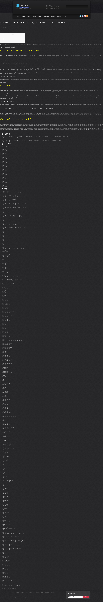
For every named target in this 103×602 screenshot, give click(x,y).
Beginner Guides (6, 275)
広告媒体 (40, 16)
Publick (4, 473)
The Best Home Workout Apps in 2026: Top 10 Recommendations (15, 540)
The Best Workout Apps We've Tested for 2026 (12, 548)
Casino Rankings (6, 306)
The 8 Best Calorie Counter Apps (9, 537)
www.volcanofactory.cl (7, 580)
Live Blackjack (6, 405)
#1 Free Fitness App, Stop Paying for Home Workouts (13, 192)
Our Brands (5, 451)
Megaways (5, 421)
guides (4, 381)
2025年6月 (5, 162)
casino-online (6, 318)
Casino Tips (5, 314)
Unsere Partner (6, 563)
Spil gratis (5, 517)
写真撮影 (34, 16)
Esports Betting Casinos (8, 355)
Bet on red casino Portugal (8, 283)
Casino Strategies (6, 312)
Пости (4, 584)
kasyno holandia (6, 391)
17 (3, 219)
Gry (4, 379)
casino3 (4, 326)
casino (4, 299)
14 (3, 214)
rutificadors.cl (6, 492)
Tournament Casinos (7, 552)
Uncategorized (6, 561)
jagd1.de (5, 388)
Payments (5, 457)
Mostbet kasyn (6, 428)
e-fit (4, 350)
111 (4, 210)
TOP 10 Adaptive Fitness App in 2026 (10, 551)
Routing (4, 489)
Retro (4, 484)
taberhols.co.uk (6, 529)
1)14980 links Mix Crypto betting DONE (10, 200)
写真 (26, 592)
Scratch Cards (6, 497)
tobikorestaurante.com (7, 549)
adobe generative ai (7, 252)
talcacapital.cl (6, 531)
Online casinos (6, 449)
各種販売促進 (46, 16)
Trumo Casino (5, 555)
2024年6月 (5, 173)
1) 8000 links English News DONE (9, 199)
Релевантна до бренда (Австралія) (9, 587)
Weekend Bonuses (6, 573)
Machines (5, 415)
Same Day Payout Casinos (8, 495)
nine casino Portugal (7, 443)
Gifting (4, 376)
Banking (4, 274)
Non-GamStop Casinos (7, 444)
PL (3, 461)
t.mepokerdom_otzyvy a (7, 525)
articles (5, 268)
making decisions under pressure (9, 416)
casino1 (4, 323)
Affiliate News (6, 255)
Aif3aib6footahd (6, 258)
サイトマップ (65, 16)
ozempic (4, 453)
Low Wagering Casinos (7, 413)
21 (3, 228)
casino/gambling (6, 322)
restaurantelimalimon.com (8, 480)
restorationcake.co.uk (7, 483)
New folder (5, 435)
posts (4, 465)
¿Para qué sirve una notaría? (8, 41)
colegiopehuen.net (6, 336)
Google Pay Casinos (7, 377)
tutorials (5, 559)
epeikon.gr (5, 352)
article (4, 264)
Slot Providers (6, 508)
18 (3, 220)
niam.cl (4, 441)
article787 (5, 267)
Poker (4, 463)
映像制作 (23, 16)
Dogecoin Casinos (6, 348)
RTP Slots (5, 491)
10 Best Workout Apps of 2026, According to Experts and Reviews (15, 206)
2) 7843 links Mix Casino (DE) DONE (10, 224)
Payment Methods (6, 456)
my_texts (5, 429)
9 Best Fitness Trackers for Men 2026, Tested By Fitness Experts (16, 248)
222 (4, 231)
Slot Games (5, 507)
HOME (18, 16)
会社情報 (52, 16)
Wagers (4, 572)
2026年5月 (5, 148)
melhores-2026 (6, 423)
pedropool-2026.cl (6, 460)
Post (4, 464)
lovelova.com (5, 411)
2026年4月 (5, 149)
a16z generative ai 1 (7, 251)
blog (4, 291)
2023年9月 (5, 181)
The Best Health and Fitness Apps (9, 539)
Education (5, 351)
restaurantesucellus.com (8, 481)
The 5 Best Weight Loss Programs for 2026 (11, 536)
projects (5, 468)
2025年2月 (5, 166)
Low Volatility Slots (7, 412)
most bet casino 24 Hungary (8, 427)
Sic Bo (4, 501)
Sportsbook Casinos (7, 519)
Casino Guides (6, 300)
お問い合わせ (53, 592)
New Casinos (5, 433)
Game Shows (5, 373)
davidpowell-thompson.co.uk (8, 344)
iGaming (4, 384)
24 (3, 232)
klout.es (5, 395)
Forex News (5, 361)
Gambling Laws (6, 367)
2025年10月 (5, 157)
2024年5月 (5, 174)
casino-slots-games (7, 320)
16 (3, 218)
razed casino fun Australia (8, 475)
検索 (85, 596)
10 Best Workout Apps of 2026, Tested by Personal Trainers (14, 207)
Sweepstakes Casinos (7, 521)
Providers (5, 469)
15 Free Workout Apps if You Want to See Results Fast (13, 216)
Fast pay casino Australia (8, 359)
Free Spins (5, 364)
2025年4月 (5, 165)
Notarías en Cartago (6, 39)
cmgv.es (4, 335)
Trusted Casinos (6, 556)
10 (3, 202)
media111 (5, 419)
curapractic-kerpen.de (7, 343)
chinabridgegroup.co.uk (7, 330)
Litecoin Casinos (6, 401)
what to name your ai (7, 576)
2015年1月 (5, 185)
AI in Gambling (6, 256)
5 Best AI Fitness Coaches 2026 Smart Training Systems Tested (15, 242)
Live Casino (5, 407)
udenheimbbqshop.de (7, 560)
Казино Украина (6, 583)
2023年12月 (5, 177)
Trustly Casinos (6, 557)
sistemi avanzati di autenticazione (10, 503)
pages (4, 455)
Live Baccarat (6, 404)
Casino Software (6, 310)
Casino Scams (5, 308)
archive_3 (5, 262)
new (4, 432)
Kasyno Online (6, 392)
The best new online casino (8, 543)
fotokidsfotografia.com (7, 363)
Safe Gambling (6, 493)
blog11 (4, 294)
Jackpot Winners (6, 387)
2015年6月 (5, 182)
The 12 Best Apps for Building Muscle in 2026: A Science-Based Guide (16, 535)
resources (5, 479)
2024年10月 (5, 170)
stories (4, 520)
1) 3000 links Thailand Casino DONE (10, 198)
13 (3, 212)
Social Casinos (6, 511)
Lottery (4, 409)
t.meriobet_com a (6, 527)
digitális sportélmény (7, 347)
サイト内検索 (71, 594)
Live (4, 403)
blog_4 (4, 292)
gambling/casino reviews (8, 372)
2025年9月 (5, 158)
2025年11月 (5, 156)
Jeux (4, 389)
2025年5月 (5, 164)
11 (3, 208)
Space (4, 513)
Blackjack (5, 290)
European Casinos (6, 356)
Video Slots (5, 567)
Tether (4, 532)
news (4, 439)
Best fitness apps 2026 (7, 278)
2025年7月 (5, 161)
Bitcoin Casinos (6, 288)
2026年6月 (5, 146)
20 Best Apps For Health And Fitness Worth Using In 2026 (14, 227)
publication (5, 472)
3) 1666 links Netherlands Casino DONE (10, 238)
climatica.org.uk (6, 334)
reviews (4, 487)
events (4, 357)
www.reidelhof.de (6, 579)
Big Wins (5, 286)
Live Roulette (6, 408)
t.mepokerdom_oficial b (7, 524)
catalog (4, 328)
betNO (4, 284)
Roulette (5, 488)
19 (3, 222)
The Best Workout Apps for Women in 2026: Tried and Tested (14, 545)
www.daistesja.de (6, 577)
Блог (4, 581)
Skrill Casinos (6, 505)
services (5, 499)
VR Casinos (5, 571)
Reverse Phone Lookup (7, 485)
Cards (4, 296)
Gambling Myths (6, 368)
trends (4, 553)
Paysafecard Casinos (7, 459)
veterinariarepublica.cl (8, 565)
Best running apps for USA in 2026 (10, 280)
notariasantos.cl (5, 28)
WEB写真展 (59, 16)
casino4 (4, 327)
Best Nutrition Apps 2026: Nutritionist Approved (12, 279)
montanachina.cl (6, 425)
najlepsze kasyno (6, 431)
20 (3, 226)
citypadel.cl (5, 331)
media (4, 417)
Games (4, 375)
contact (4, 338)
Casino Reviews (6, 307)
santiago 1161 (90, 128)
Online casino (6, 447)
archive (4, 260)
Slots (4, 509)
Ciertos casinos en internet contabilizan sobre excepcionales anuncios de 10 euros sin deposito (22, 137)
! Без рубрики (6, 191)
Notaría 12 (5, 38)
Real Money (5, 477)
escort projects (6, 354)
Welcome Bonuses (6, 575)
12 (3, 211)
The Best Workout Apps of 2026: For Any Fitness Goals (13, 547)
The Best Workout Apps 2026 (8, 544)
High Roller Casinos (7, 383)
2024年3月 (5, 176)
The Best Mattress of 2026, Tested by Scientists (12, 541)
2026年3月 (5, 150)
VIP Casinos (5, 568)
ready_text (5, 476)
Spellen (4, 515)
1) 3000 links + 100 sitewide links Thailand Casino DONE (14, 196)
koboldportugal (6, 396)
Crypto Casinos (6, 342)
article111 (5, 266)
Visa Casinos (5, 569)
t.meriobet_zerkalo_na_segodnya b (9, 528)
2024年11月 (5, 169)
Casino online (6, 303)
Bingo (4, 287)
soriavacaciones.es (7, 512)
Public (4, 471)
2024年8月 (5, 172)
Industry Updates (6, 385)
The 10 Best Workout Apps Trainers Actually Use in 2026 (14, 533)
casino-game (5, 316)
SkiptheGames (5, 504)
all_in (4, 259)
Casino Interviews (6, 302)
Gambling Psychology (7, 369)
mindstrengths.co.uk (7, 424)
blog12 (4, 295)
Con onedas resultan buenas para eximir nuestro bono (13, 141)
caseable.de (5, 298)
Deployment (5, 346)
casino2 (4, 324)
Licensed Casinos (6, 399)
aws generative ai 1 (7, 272)
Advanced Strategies (7, 254)
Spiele (4, 516)
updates (4, 564)
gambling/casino (6, 371)
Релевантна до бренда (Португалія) (10, 588)
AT (3, 271)
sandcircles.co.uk (6, 496)
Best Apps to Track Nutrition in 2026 (10, 276)
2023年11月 (5, 178)
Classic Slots (6, 332)
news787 (4, 440)
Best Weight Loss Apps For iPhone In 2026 (11, 282)
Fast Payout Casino (7, 360)
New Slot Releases (6, 436)
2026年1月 (5, 153)
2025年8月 (5, 160)
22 (3, 230)
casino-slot (5, 319)
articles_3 (5, 270)
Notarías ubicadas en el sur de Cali (10, 37)
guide (4, 380)
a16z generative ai (7, 250)
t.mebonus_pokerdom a (7, 523)
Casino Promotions (6, 304)
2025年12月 (5, 154)
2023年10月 (5, 180)
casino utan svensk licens (8, 315)
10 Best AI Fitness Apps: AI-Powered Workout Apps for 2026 (14, 203)
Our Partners (5, 452)
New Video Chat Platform (8, 437)
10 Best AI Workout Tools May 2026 (10, 204)
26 (3, 235)
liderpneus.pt (6, 400)
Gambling (5, 365)
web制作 (29, 16)
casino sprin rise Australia (8, 311)
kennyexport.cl (6, 393)
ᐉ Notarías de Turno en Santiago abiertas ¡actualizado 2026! (33, 22)
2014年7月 (5, 186)
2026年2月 (5, 152)
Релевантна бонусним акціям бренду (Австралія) (12, 585)
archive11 (5, 263)
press (4, 467)
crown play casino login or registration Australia (13, 340)
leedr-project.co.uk (7, 397)
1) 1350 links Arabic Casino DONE (9, 195)
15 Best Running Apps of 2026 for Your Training (12, 215)
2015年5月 (5, 184)
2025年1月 (5, 168)
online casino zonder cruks (8, 448)
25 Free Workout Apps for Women (9, 234)
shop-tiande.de (6, 500)
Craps (4, 339)
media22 (4, 420)
